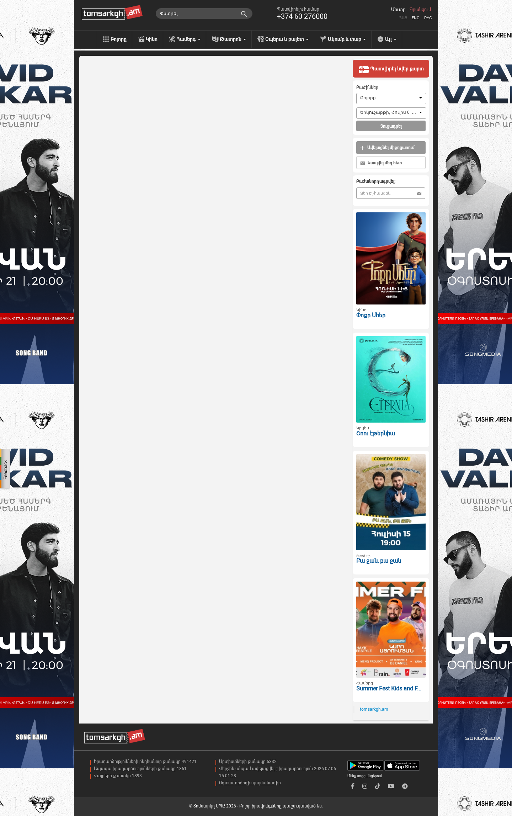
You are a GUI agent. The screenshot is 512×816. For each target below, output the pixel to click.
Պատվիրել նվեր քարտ (391, 69)
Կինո (152, 39)
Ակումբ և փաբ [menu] (347, 39)
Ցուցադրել (391, 126)
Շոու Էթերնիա (375, 433)
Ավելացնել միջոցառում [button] (387, 147)
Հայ (403, 18)
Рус (428, 18)
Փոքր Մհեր (370, 315)
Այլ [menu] (390, 39)
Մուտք (398, 9)
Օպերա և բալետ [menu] (287, 39)
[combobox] (391, 98)
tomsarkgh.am (374, 709)
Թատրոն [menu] (233, 39)
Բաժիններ (367, 87)
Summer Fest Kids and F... (388, 688)
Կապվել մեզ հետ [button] (381, 163)
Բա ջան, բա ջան (378, 560)
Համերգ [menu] (189, 39)
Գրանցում (420, 9)
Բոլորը (119, 39)
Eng (416, 18)
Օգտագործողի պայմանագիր (250, 782)
